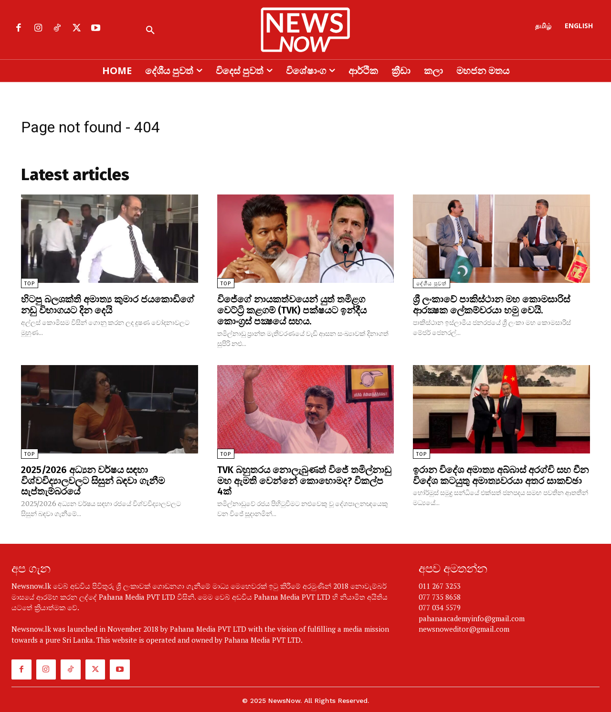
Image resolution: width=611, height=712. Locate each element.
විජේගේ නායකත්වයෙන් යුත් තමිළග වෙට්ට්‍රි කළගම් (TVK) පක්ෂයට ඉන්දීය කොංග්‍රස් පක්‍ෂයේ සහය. (292, 309)
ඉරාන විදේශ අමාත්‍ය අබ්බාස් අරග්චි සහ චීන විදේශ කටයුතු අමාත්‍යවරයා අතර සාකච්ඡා (501, 474)
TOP (29, 283)
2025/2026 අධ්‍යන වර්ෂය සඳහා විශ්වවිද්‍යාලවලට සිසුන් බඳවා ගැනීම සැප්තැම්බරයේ (93, 479)
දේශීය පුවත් (431, 283)
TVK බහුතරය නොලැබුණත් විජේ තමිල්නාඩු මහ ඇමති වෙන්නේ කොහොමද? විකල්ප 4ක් (304, 479)
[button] (150, 30)
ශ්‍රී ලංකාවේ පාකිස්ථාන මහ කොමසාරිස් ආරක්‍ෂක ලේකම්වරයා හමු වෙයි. (491, 304)
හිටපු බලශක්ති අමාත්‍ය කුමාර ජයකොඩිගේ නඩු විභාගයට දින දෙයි (107, 304)
